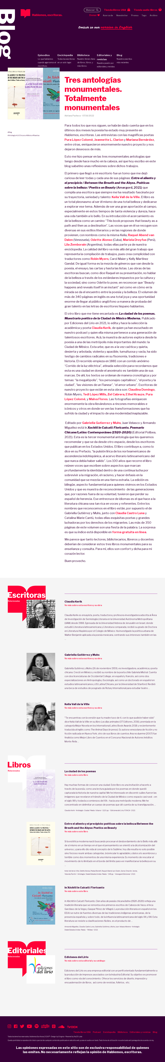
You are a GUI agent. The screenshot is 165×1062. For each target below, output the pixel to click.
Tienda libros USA (115, 10)
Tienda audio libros (145, 10)
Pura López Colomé (79, 140)
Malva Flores (98, 399)
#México (29, 135)
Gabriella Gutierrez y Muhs (101, 423)
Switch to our (105, 27)
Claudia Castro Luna (129, 513)
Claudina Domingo (141, 389)
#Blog (10, 132)
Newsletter (122, 15)
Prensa (134, 15)
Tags (144, 15)
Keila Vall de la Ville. (126, 197)
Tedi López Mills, (95, 394)
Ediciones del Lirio (117, 810)
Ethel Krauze (135, 394)
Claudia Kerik (101, 328)
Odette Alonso (101, 240)
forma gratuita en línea (129, 532)
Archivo (153, 15)
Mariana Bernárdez (140, 140)
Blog (126, 59)
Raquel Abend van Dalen (111, 871)
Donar (93, 15)
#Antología (12, 135)
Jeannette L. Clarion (108, 140)
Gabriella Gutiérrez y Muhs (105, 927)
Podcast (97, 1032)
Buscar (90, 10)
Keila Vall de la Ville (72, 871)
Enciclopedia (67, 59)
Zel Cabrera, (116, 394)
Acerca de (108, 15)
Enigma (61, 1036)
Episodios (47, 61)
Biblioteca (86, 61)
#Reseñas (35, 135)
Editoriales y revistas (106, 61)
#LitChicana (21, 135)
